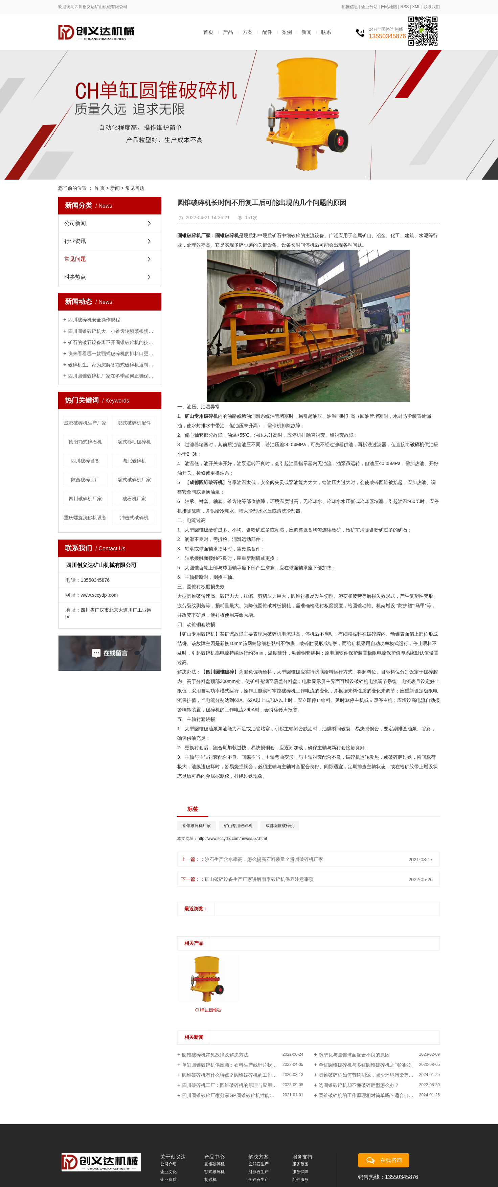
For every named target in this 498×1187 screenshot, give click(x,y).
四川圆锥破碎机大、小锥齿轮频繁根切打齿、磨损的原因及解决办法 (112, 331)
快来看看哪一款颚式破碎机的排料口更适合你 (112, 353)
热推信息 (350, 6)
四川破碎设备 (85, 460)
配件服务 (300, 1179)
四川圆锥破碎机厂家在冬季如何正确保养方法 (112, 376)
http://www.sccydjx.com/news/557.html (232, 838)
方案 (248, 32)
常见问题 (134, 188)
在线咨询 (391, 1160)
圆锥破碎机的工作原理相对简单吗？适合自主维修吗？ (375, 1095)
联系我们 (432, 6)
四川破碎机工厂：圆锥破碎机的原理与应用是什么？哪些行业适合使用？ (242, 1085)
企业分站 (369, 6)
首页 (208, 32)
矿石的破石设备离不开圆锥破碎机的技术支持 (112, 342)
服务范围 (300, 1164)
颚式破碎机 (214, 1171)
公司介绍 (168, 1164)
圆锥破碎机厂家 (196, 825)
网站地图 (389, 6)
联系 (326, 32)
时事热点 (75, 277)
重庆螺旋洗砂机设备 (85, 517)
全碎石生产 (258, 1179)
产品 (228, 32)
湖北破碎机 (134, 460)
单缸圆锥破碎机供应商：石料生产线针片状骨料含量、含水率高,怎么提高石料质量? (242, 1065)
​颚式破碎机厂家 (134, 479)
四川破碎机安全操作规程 (94, 319)
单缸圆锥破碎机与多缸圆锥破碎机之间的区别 (366, 1065)
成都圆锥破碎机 (280, 825)
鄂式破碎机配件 (134, 423)
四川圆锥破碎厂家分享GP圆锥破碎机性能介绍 (230, 1095)
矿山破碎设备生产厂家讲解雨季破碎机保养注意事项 (259, 879)
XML (416, 6)
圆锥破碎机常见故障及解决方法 (215, 1054)
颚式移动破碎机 (134, 441)
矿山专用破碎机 (238, 825)
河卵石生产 (258, 1171)
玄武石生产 (258, 1164)
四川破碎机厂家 (85, 498)
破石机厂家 (134, 498)
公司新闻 (75, 223)
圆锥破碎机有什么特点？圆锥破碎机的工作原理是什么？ (241, 1075)
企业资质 (168, 1179)
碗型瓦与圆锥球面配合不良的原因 (354, 1054)
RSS (404, 6)
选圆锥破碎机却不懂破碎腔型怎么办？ (359, 1085)
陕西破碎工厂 (85, 479)
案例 (287, 32)
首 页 (99, 188)
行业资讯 (75, 241)
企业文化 (168, 1171)
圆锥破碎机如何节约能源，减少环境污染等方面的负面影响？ (379, 1075)
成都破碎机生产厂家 (85, 423)
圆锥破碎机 (214, 1164)
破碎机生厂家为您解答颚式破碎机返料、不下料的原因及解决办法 (112, 364)
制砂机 (210, 1179)
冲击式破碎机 (134, 517)
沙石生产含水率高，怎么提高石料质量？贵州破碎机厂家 (264, 859)
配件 (267, 32)
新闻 (306, 32)
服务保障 (300, 1171)
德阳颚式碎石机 (85, 441)
